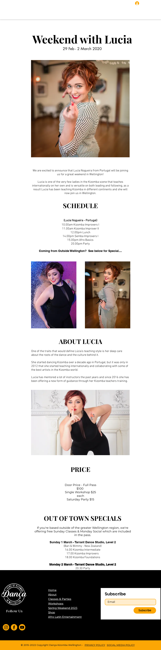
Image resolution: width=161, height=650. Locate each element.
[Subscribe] (145, 610)
